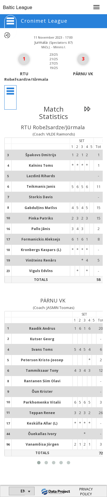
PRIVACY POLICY (86, 491)
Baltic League (17, 7)
